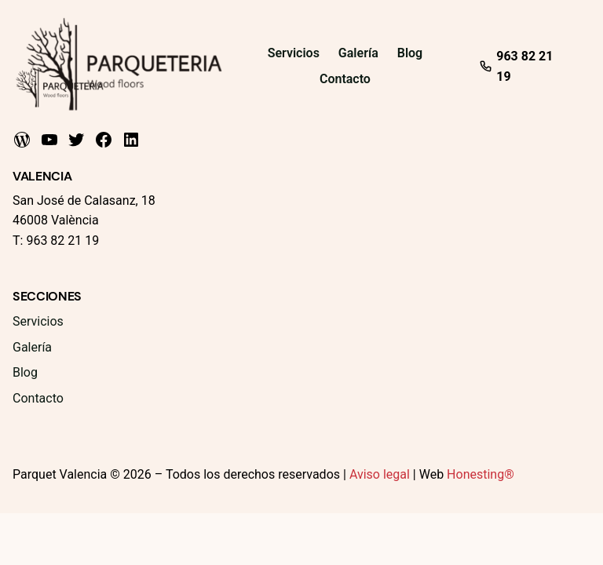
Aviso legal (379, 474)
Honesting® (480, 474)
